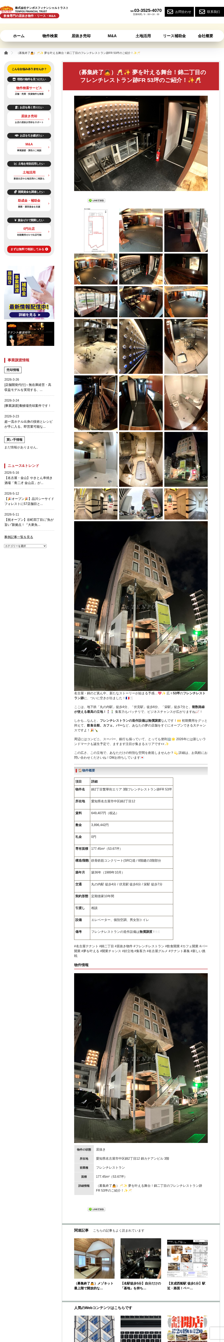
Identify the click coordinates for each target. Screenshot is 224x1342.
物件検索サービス (29, 90)
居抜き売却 (29, 118)
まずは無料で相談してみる (29, 249)
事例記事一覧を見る (18, 537)
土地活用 (29, 175)
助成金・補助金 (29, 203)
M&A (29, 147)
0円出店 (29, 231)
